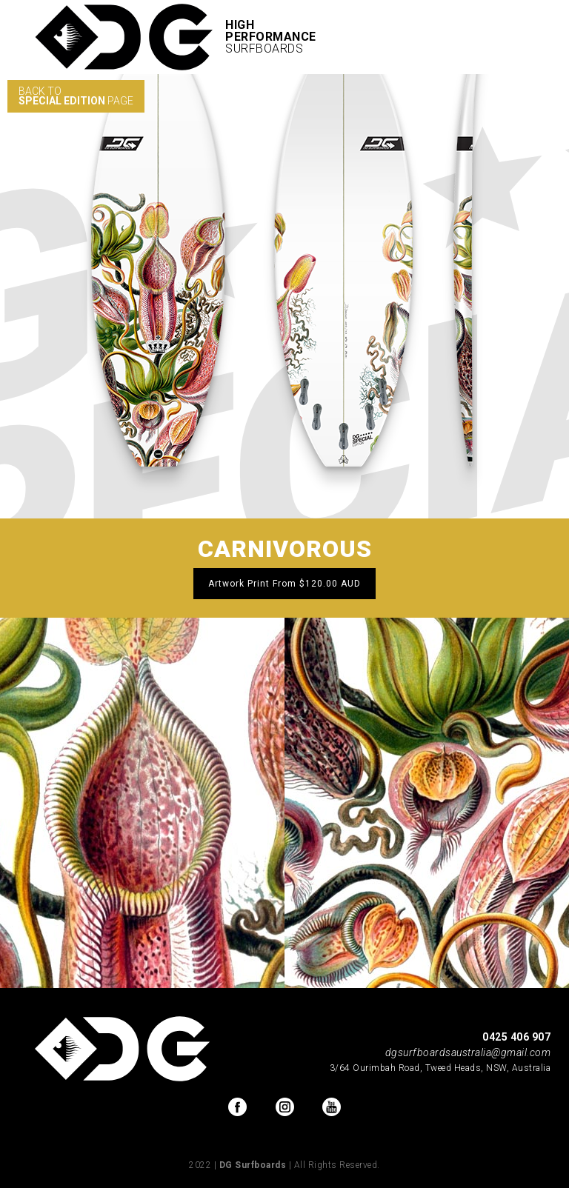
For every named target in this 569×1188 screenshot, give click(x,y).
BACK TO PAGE (76, 96)
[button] (532, 37)
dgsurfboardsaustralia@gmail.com (468, 1052)
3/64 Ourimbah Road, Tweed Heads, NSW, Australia (440, 1068)
